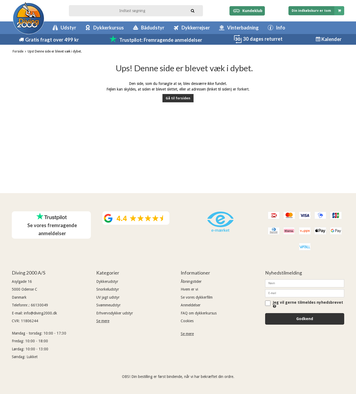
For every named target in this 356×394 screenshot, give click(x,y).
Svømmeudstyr (108, 305)
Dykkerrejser (195, 28)
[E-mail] (304, 293)
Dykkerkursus (108, 28)
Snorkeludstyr (107, 289)
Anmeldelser (191, 305)
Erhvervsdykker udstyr (114, 313)
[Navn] (304, 283)
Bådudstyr (152, 28)
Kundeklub (247, 10)
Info (280, 28)
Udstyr (68, 28)
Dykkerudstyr (107, 281)
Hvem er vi (189, 289)
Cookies (187, 321)
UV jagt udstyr (108, 297)
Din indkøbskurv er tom (318, 10)
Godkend (304, 319)
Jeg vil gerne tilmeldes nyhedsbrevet (308, 304)
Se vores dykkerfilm (197, 297)
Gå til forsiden (178, 98)
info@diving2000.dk (40, 313)
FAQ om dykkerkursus (199, 313)
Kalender (331, 39)
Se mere (102, 321)
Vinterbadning (243, 28)
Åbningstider (191, 281)
